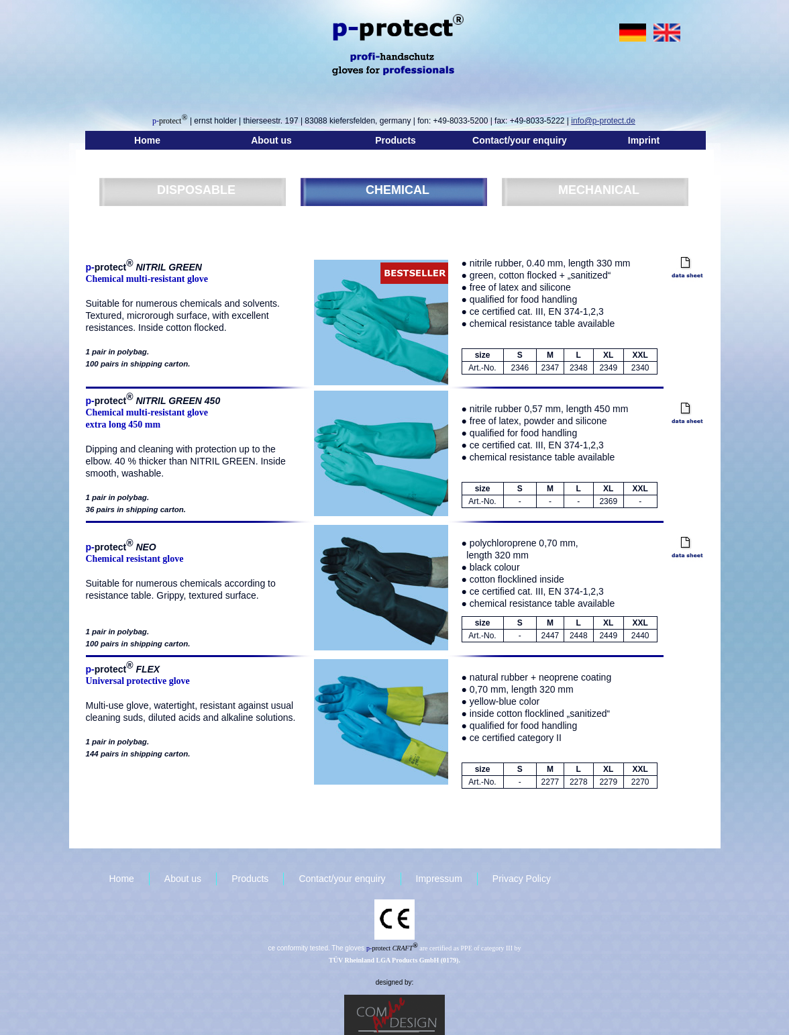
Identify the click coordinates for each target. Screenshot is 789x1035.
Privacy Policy (521, 878)
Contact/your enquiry (519, 140)
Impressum (439, 878)
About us (271, 140)
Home (147, 140)
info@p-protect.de (603, 121)
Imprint (644, 140)
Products (395, 140)
